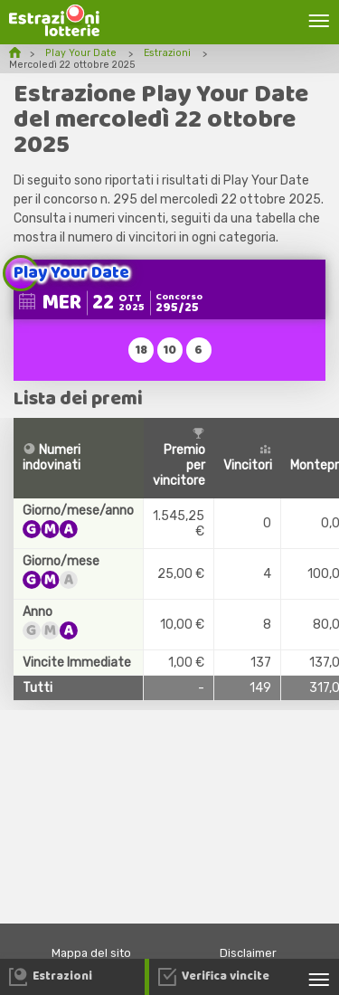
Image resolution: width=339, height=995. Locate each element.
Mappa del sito (91, 953)
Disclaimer (248, 953)
